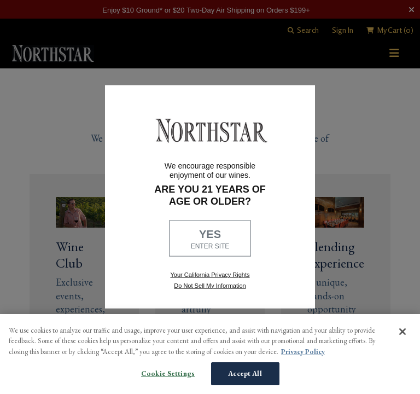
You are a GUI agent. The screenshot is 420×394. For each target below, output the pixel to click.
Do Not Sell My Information (210, 285)
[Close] (402, 332)
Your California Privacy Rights (209, 274)
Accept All (244, 373)
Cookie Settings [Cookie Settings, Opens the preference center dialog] (168, 373)
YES (210, 239)
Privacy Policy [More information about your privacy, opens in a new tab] (303, 351)
